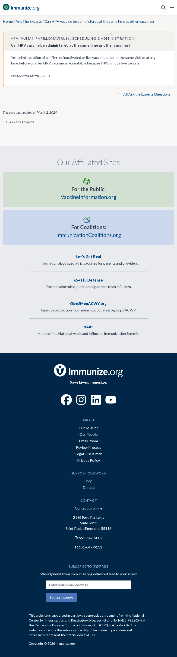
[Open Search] (163, 7)
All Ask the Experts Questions (143, 94)
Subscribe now (61, 597)
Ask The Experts (29, 21)
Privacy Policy (88, 460)
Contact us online (88, 508)
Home (8, 21)
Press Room (88, 441)
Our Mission (88, 428)
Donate (89, 487)
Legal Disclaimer (88, 454)
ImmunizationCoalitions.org (88, 230)
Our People (88, 434)
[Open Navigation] (171, 7)
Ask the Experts (21, 122)
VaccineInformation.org (88, 192)
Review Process (88, 447)
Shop (88, 481)
